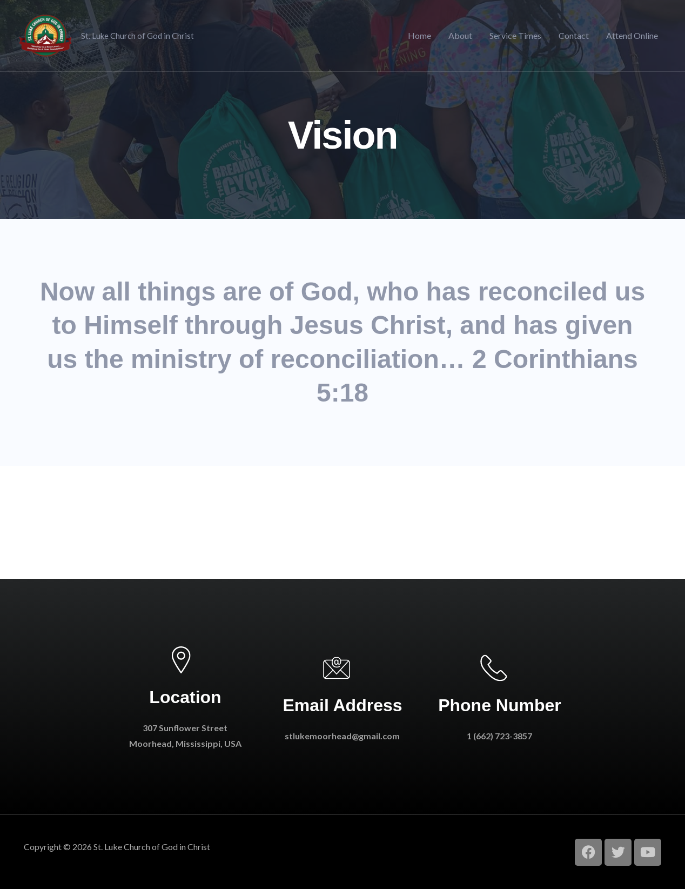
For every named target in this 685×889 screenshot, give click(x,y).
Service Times (515, 35)
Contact (574, 35)
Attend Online (632, 35)
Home (419, 35)
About (460, 35)
